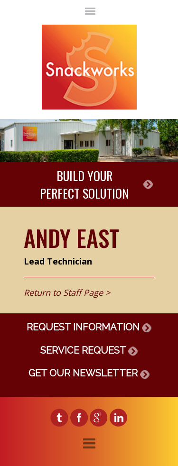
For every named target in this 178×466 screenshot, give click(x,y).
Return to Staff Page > (67, 292)
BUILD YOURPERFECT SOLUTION (84, 184)
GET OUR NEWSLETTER (89, 373)
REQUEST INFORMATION (89, 327)
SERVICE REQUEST (89, 350)
